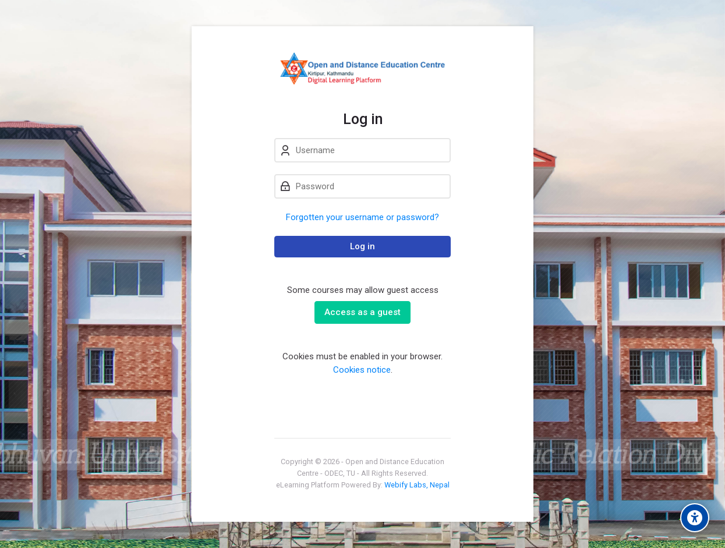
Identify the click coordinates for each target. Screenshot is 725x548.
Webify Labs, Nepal (417, 484)
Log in (362, 246)
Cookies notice (362, 370)
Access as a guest (362, 312)
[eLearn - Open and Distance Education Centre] (362, 68)
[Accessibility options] (694, 517)
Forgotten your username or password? (362, 217)
